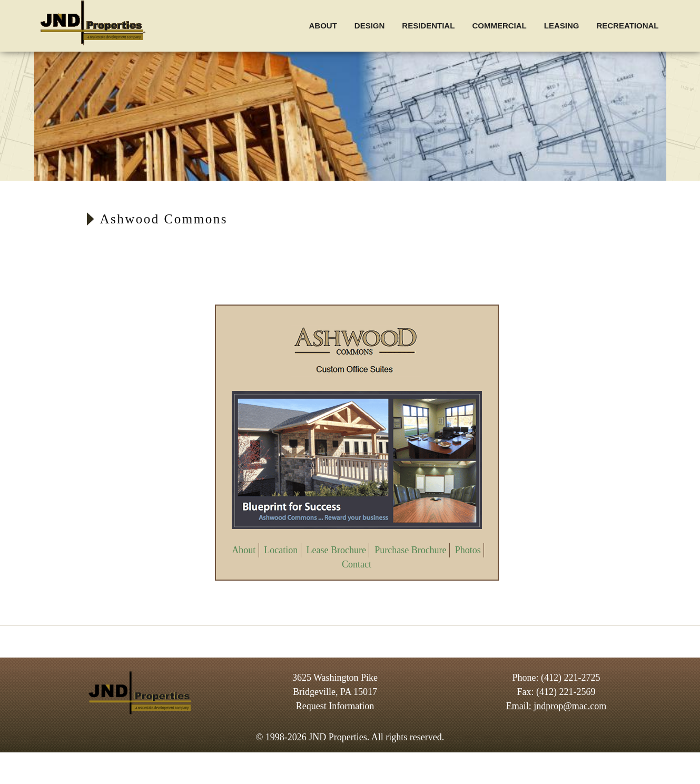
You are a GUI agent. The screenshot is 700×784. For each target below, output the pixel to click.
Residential (428, 25)
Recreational (627, 25)
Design (369, 25)
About (323, 25)
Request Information (335, 706)
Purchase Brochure (410, 550)
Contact (356, 564)
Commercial (499, 25)
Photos (468, 550)
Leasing (561, 25)
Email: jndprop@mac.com (556, 706)
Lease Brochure (336, 550)
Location (281, 550)
